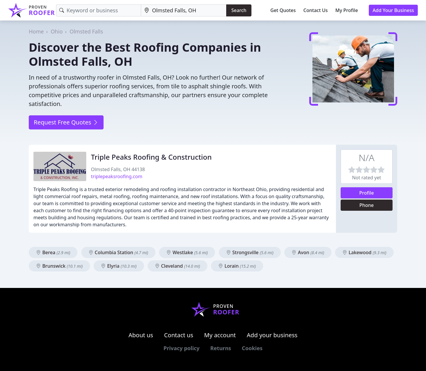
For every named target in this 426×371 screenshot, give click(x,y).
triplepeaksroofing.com (116, 176)
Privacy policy (181, 348)
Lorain (237, 266)
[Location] (183, 10)
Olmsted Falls (86, 31)
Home (36, 31)
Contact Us (315, 10)
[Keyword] (98, 10)
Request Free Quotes (66, 122)
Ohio (57, 31)
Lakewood (364, 252)
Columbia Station (118, 252)
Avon (308, 252)
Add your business (272, 335)
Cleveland (177, 266)
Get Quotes (283, 10)
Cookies (252, 348)
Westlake (187, 252)
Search (238, 10)
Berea (53, 252)
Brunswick (59, 266)
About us (141, 335)
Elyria (119, 266)
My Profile (346, 10)
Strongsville (249, 252)
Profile (366, 193)
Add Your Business (393, 10)
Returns (220, 348)
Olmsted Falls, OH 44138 (118, 169)
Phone (366, 205)
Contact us (178, 335)
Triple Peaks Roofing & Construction (151, 157)
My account (220, 335)
